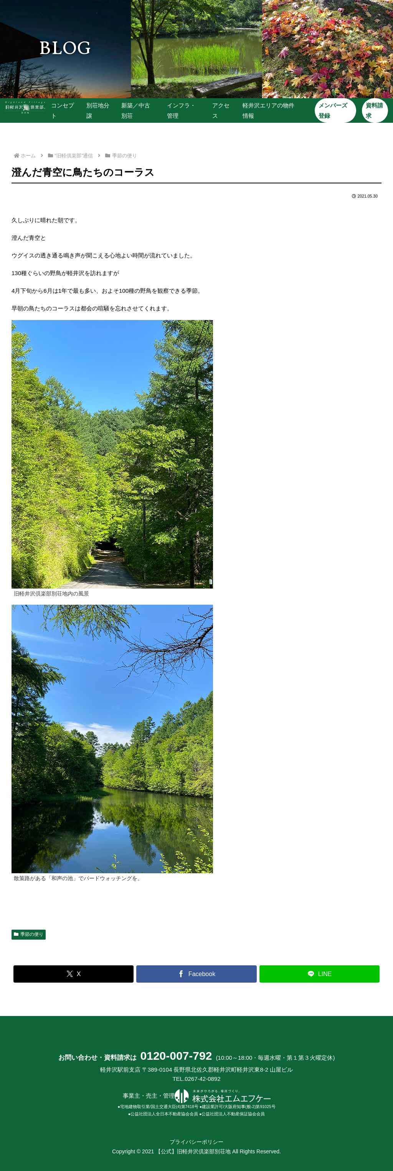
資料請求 (373, 110)
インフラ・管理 (181, 110)
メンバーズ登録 (332, 110)
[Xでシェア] (73, 974)
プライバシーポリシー (196, 1142)
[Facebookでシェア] (196, 974)
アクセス (220, 110)
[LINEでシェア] (319, 974)
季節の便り (28, 934)
